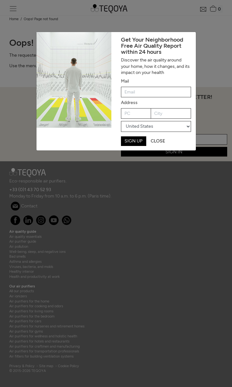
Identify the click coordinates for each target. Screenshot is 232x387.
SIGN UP (133, 141)
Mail (125, 81)
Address (129, 102)
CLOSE (158, 141)
